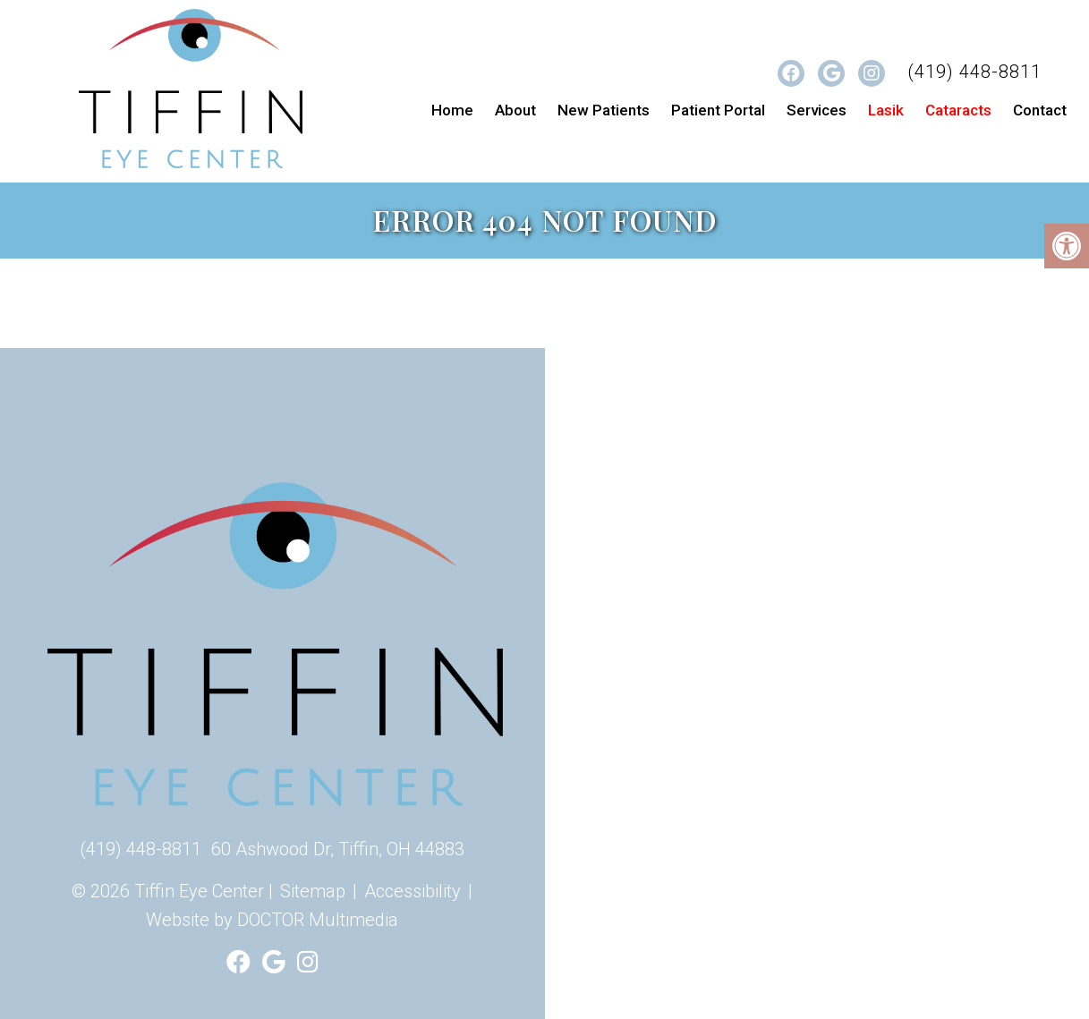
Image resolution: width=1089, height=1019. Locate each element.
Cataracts (958, 110)
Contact (1040, 110)
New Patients (603, 110)
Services (817, 110)
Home (452, 110)
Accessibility (412, 891)
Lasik (886, 110)
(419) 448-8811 (974, 71)
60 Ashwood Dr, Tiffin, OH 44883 (337, 849)
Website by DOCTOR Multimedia (272, 919)
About (515, 110)
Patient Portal (718, 110)
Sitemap (312, 891)
